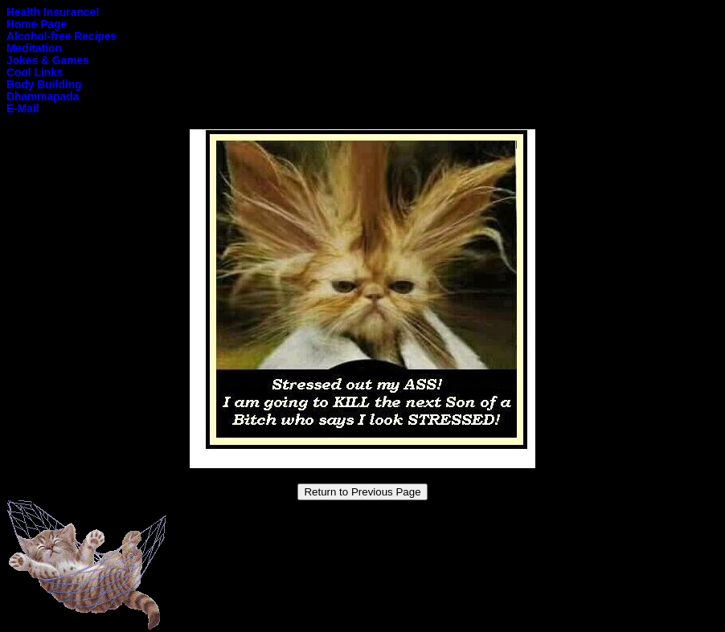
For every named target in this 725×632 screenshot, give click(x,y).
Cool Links (34, 73)
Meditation (34, 49)
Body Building (44, 85)
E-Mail (22, 109)
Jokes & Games (47, 61)
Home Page (36, 24)
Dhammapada (42, 97)
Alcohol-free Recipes (61, 37)
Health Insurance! (53, 12)
